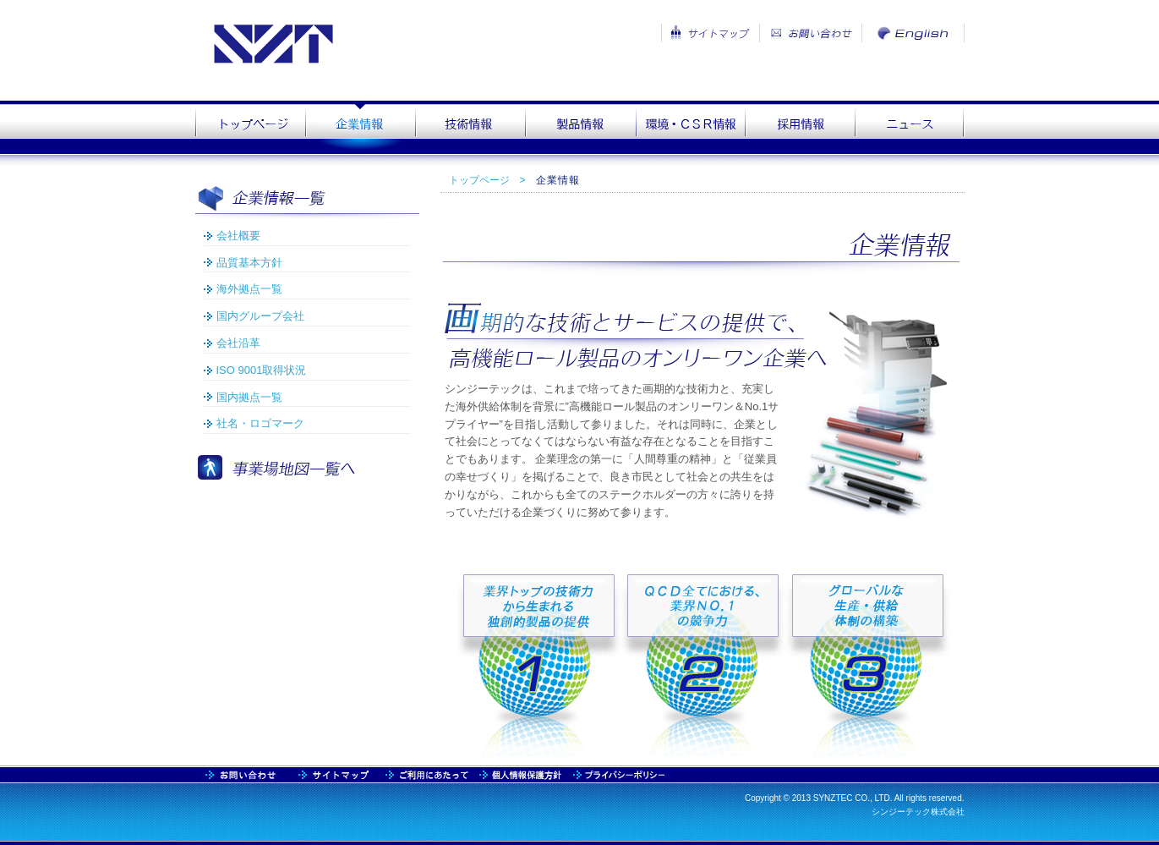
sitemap (241, 774)
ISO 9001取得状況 (261, 370)
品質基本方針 (249, 262)
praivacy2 (615, 774)
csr (690, 128)
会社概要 (238, 235)
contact (334, 774)
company (360, 128)
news (910, 128)
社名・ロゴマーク (260, 423)
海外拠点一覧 (249, 289)
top (250, 128)
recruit (800, 128)
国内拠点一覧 (249, 397)
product (580, 128)
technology (470, 128)
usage (427, 774)
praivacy (520, 774)
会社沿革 (238, 343)
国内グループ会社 (260, 316)
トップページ (479, 180)
